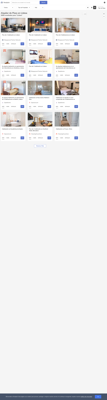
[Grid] (94, 7)
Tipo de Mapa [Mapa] (101, 7)
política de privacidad (86, 396)
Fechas (6, 7)
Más (36, 7)
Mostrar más (40, 146)
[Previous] (3, 25)
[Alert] (87, 7)
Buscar (43, 2)
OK (98, 396)
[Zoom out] (104, 16)
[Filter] (91, 7)
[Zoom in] (104, 14)
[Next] (23, 25)
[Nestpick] (5, 2)
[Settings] (104, 2)
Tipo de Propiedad (23, 7)
